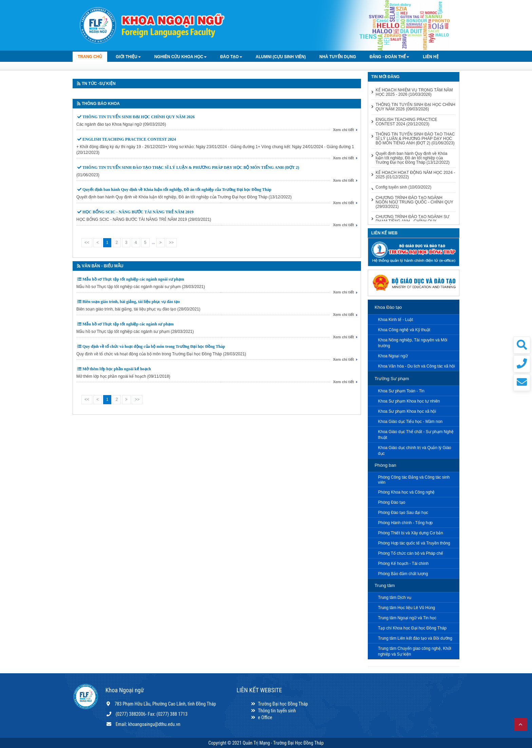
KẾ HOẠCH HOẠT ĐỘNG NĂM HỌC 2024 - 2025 (415, 175)
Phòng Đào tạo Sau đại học (403, 512)
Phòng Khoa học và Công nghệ (406, 492)
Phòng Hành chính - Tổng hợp (405, 522)
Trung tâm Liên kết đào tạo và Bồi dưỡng (415, 638)
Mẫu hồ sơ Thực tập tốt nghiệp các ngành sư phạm (128, 324)
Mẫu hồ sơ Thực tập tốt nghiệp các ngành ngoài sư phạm (133, 279)
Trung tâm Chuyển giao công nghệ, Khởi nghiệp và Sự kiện (414, 651)
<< (86, 242)
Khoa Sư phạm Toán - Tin (401, 391)
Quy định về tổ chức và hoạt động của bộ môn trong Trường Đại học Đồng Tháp (153, 346)
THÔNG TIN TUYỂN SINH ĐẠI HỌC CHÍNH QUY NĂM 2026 (138, 116)
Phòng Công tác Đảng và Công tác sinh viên (414, 480)
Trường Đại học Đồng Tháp (279, 704)
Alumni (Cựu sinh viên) (281, 56)
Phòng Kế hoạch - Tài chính (403, 563)
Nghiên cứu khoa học (180, 56)
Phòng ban (385, 465)
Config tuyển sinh (403, 187)
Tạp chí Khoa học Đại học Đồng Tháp (412, 628)
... (153, 242)
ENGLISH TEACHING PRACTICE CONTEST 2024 (129, 139)
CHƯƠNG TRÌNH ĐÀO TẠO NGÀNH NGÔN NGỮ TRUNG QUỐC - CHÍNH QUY (414, 202)
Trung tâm (385, 585)
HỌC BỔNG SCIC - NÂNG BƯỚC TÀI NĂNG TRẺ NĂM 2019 (137, 212)
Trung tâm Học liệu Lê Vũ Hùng (406, 607)
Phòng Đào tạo (391, 502)
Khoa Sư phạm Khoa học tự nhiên (409, 401)
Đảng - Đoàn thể (389, 56)
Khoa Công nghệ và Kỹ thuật (404, 329)
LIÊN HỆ (430, 56)
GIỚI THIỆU (128, 56)
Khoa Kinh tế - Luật (395, 319)
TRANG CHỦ (90, 56)
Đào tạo (231, 56)
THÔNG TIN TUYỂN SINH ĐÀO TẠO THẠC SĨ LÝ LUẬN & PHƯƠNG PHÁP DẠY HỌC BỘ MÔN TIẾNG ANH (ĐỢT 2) (190, 167)
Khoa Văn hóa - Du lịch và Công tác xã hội (416, 366)
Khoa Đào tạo (388, 307)
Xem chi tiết (343, 130)
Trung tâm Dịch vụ (394, 597)
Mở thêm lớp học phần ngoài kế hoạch (116, 369)
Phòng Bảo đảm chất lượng (403, 573)
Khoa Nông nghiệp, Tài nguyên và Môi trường (412, 343)
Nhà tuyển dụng (337, 56)
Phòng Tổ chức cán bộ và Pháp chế (410, 553)
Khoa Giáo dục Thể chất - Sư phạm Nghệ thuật (416, 434)
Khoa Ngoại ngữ (393, 356)
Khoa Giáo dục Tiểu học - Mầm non (410, 421)
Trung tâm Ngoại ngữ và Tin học (407, 618)
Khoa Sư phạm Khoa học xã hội (407, 411)
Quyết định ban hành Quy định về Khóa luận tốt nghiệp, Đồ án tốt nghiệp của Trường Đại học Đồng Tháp (176, 189)
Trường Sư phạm (392, 378)
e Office (261, 717)
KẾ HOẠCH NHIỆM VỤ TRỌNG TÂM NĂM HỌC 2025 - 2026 (414, 92)
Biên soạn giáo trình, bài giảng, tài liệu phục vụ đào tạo (131, 301)
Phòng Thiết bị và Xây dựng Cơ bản (410, 533)
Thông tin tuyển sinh (273, 710)
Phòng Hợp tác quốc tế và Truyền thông (414, 543)
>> (171, 242)
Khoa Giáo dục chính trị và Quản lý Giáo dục (414, 450)
